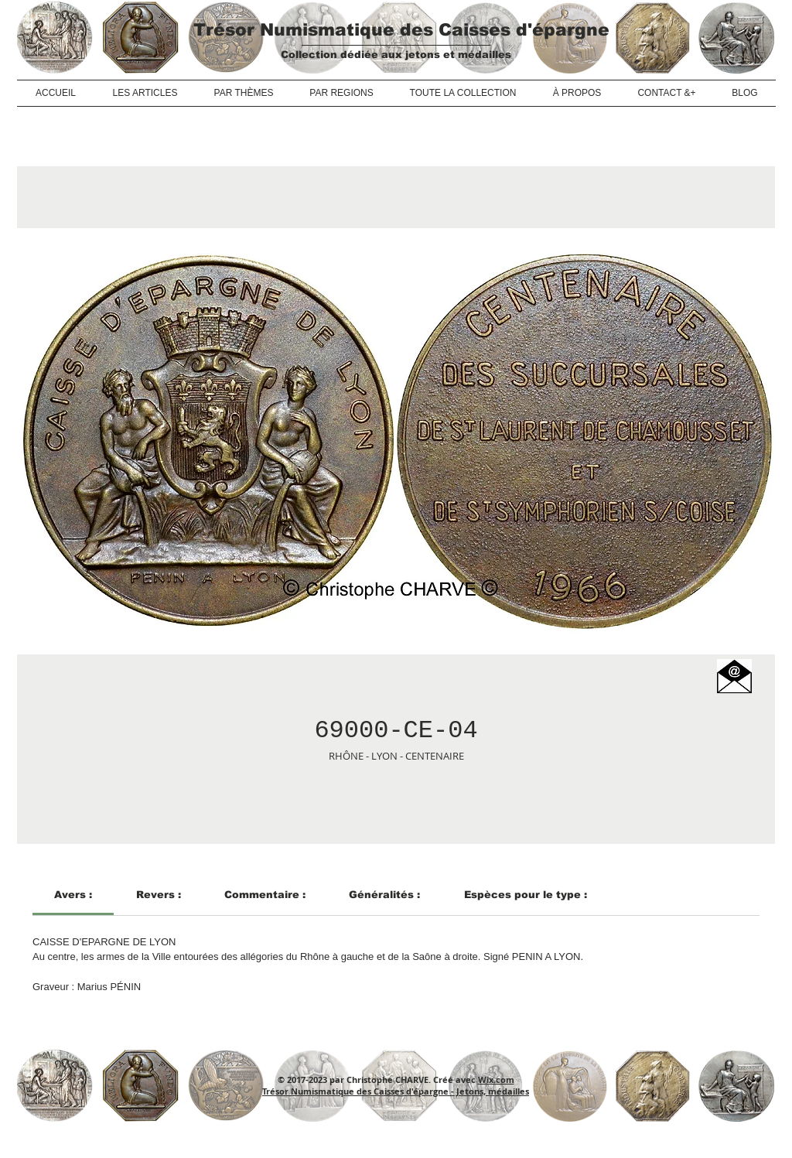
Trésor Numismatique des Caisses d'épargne (401, 29)
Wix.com (496, 1079)
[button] (734, 676)
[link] (73, 894)
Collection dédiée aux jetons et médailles (396, 54)
